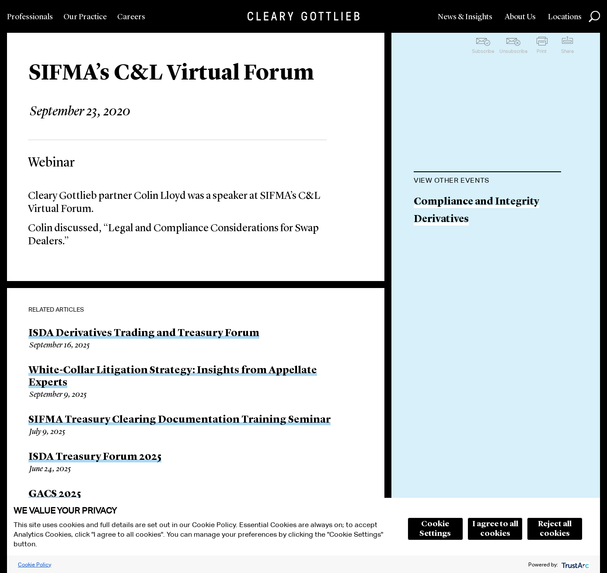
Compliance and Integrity (476, 202)
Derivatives (441, 220)
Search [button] (594, 16)
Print (542, 51)
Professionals (30, 17)
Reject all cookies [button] (555, 529)
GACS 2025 (54, 494)
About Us (520, 17)
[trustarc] (574, 564)
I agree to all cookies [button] (495, 529)
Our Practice (85, 17)
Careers (131, 17)
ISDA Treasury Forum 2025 (94, 457)
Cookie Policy (34, 564)
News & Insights (465, 17)
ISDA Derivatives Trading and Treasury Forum (143, 333)
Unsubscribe (513, 51)
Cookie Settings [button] (435, 529)
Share (567, 51)
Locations (565, 17)
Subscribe (483, 51)
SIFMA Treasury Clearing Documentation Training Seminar (179, 420)
